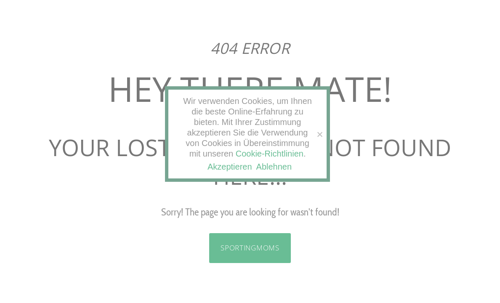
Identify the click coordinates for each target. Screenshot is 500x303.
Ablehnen (274, 166)
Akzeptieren (229, 166)
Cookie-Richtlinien (269, 153)
